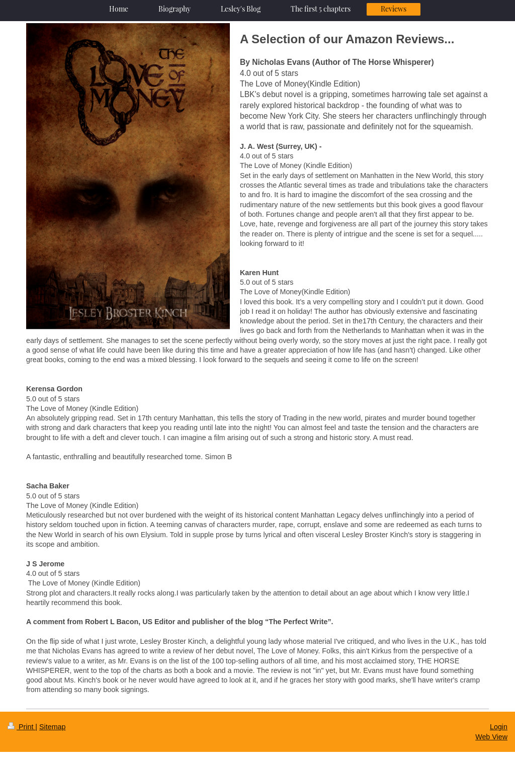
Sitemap (52, 727)
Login (498, 727)
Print (21, 727)
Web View (491, 737)
